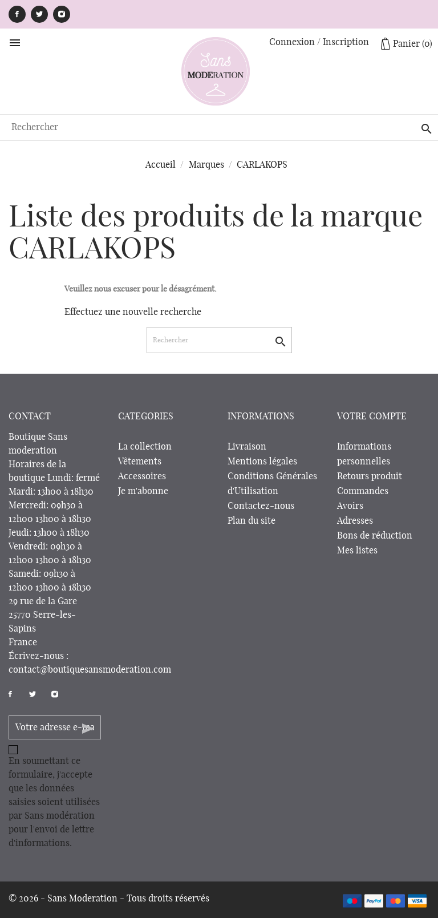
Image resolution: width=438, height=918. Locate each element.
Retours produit (369, 476)
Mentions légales (262, 461)
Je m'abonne (143, 491)
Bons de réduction (374, 535)
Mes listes (357, 550)
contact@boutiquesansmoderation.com (90, 669)
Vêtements (139, 461)
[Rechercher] (219, 127)
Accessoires (142, 476)
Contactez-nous (261, 506)
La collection (145, 446)
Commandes (362, 491)
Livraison (247, 446)
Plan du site (251, 520)
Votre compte (372, 416)
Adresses (355, 520)
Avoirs (350, 506)
